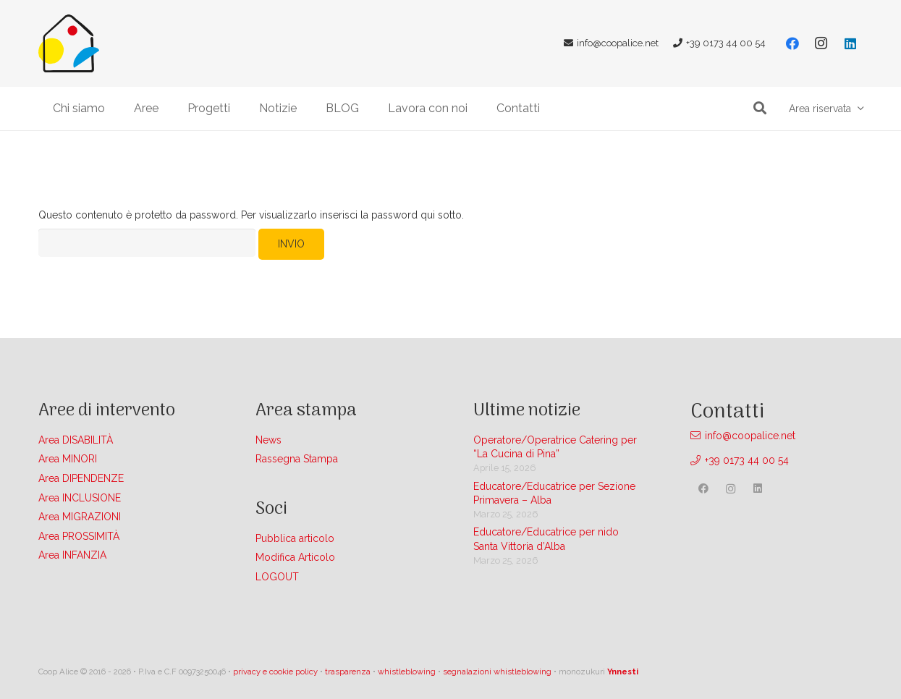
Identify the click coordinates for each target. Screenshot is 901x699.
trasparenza (348, 671)
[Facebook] (792, 43)
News (268, 440)
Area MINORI (67, 459)
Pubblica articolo (294, 538)
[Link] (68, 43)
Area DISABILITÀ (75, 440)
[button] (760, 108)
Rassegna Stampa (296, 459)
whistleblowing (407, 671)
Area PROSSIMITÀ (78, 536)
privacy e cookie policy (275, 671)
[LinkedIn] (850, 43)
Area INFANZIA (72, 555)
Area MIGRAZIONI (79, 516)
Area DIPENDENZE (81, 478)
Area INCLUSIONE (79, 498)
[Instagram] (821, 43)
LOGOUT (277, 576)
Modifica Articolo (295, 557)
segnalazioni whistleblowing (497, 671)
